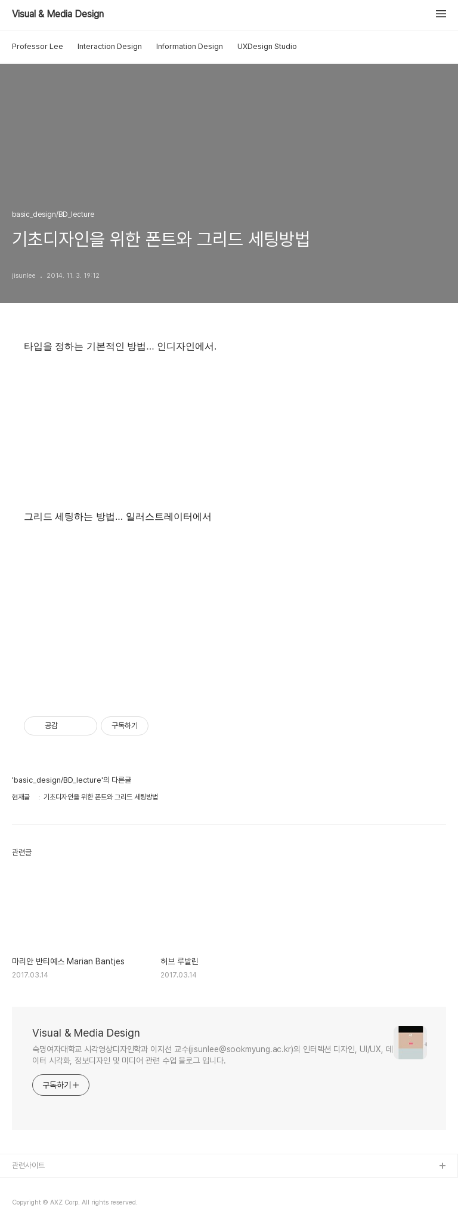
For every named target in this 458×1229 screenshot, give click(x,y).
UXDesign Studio (267, 46)
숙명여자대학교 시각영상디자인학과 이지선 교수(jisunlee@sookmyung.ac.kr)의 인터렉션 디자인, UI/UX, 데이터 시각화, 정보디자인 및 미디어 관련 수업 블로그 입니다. (212, 1054)
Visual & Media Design (58, 14)
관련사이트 (28, 1165)
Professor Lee (37, 46)
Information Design (189, 46)
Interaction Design (110, 46)
